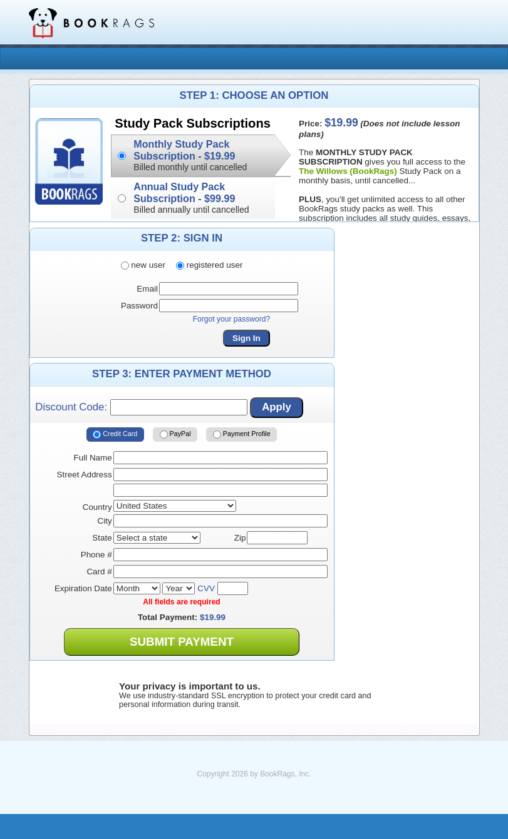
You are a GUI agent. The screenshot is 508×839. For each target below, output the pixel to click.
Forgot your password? (232, 319)
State (101, 537)
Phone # (96, 554)
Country (97, 507)
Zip (240, 537)
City (105, 521)
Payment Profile (242, 434)
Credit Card (115, 434)
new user (143, 265)
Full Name (93, 457)
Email (147, 288)
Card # (98, 571)
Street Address (84, 474)
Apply (276, 407)
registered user (209, 265)
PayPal (175, 434)
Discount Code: (141, 407)
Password (139, 305)
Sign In (246, 338)
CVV (206, 588)
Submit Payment (182, 641)
